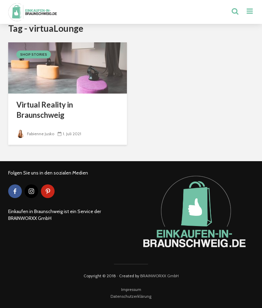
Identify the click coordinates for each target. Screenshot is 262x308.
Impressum (131, 289)
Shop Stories (33, 54)
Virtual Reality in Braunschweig (44, 110)
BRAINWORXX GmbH (159, 275)
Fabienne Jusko (35, 133)
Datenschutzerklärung (131, 296)
